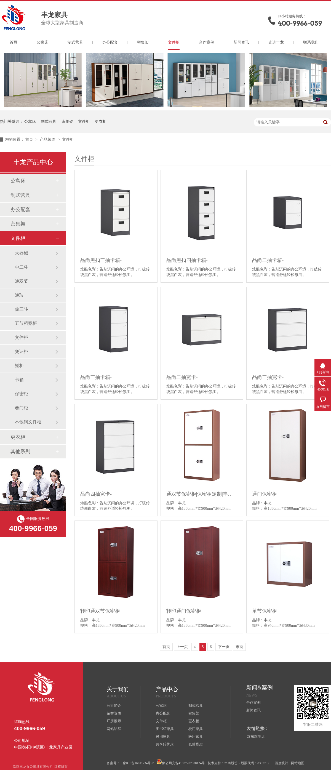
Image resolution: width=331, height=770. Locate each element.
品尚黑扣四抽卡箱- (187, 260)
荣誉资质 (114, 713)
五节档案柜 (26, 323)
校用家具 (195, 729)
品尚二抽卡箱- (268, 260)
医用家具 (195, 736)
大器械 (21, 253)
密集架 (143, 42)
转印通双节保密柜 (100, 611)
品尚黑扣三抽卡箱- (101, 260)
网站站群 (114, 729)
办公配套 (110, 42)
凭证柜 (21, 351)
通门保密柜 (264, 494)
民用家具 (163, 736)
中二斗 (21, 267)
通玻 (19, 295)
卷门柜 (21, 407)
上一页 (182, 647)
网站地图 (297, 763)
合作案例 (206, 42)
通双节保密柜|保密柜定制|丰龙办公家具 (202, 494)
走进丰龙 (276, 42)
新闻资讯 (241, 42)
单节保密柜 (264, 611)
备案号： (113, 763)
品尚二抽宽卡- (182, 377)
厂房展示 (114, 721)
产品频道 (48, 139)
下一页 (223, 647)
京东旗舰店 (256, 736)
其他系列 (20, 451)
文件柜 (174, 42)
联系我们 (311, 42)
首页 (13, 42)
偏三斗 (21, 309)
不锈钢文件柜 (28, 421)
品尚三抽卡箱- (96, 377)
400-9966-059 (300, 23)
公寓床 (42, 42)
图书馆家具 (165, 729)
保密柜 (21, 393)
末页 (239, 647)
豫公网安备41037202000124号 (180, 762)
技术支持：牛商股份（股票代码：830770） (239, 763)
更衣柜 (100, 122)
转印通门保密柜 (183, 611)
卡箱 (19, 379)
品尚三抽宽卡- (268, 377)
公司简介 (114, 705)
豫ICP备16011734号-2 (138, 763)
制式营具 (75, 42)
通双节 (21, 281)
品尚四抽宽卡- (96, 494)
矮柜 (19, 365)
